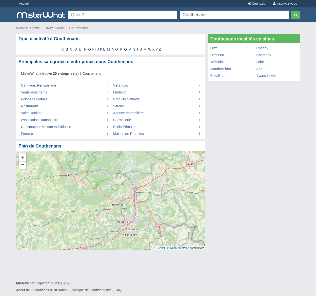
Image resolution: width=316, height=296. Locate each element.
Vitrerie (118, 106)
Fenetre (27, 134)
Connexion (257, 3)
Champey (263, 55)
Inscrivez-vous (285, 3)
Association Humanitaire (39, 120)
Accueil (24, 3)
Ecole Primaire (124, 127)
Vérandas (120, 85)
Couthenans (78, 28)
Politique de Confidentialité (91, 290)
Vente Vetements (34, 92)
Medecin (119, 92)
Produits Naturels (126, 99)
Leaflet (161, 247)
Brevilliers (217, 76)
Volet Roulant (31, 113)
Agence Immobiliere (128, 113)
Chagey (262, 48)
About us (23, 290)
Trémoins (217, 62)
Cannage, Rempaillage (38, 85)
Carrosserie (122, 120)
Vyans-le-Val (266, 76)
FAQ (118, 290)
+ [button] (22, 158)
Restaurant (29, 106)
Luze (214, 48)
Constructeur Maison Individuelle (46, 127)
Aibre (260, 69)
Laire (260, 62)
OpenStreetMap (179, 247)
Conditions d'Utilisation (50, 290)
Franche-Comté (28, 28)
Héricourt (217, 55)
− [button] (22, 165)
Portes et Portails (34, 99)
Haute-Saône (54, 28)
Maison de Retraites (128, 134)
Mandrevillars (220, 69)
